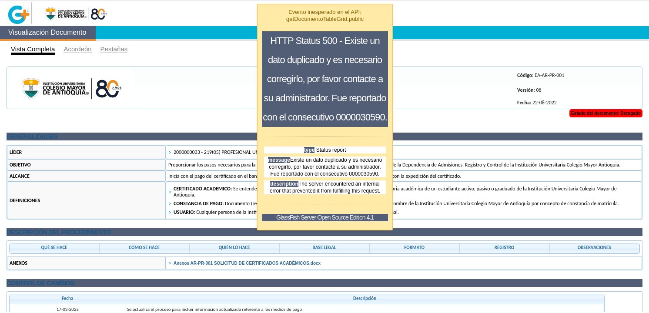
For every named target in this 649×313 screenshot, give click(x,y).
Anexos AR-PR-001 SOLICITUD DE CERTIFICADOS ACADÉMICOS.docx (247, 263)
